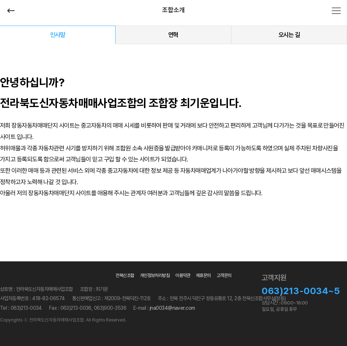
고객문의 (224, 275)
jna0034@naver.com (172, 308)
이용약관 (182, 275)
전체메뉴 (336, 10)
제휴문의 (203, 275)
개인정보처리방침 (155, 275)
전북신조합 (125, 275)
